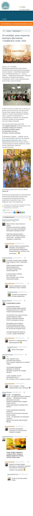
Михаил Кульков (7, 300)
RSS (30, 219)
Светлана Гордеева (7, 354)
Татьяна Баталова (7, 258)
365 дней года (8, 205)
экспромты (15, 207)
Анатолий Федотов (7, 436)
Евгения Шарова (7, 392)
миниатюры (7, 207)
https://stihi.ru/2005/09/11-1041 (11, 140)
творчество (15, 205)
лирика (21, 206)
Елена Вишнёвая (8, 212)
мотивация (22, 205)
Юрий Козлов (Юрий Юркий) (10, 220)
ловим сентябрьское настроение (17, 205)
